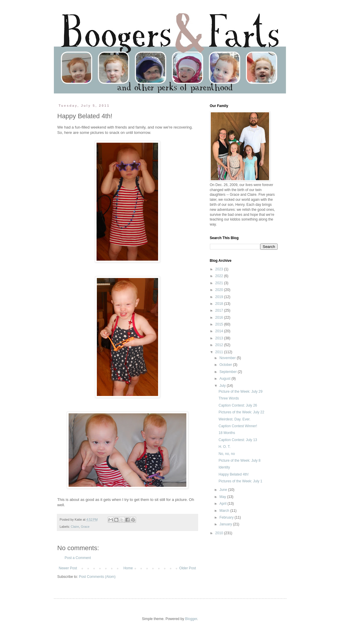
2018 (219, 304)
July (223, 386)
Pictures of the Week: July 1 (240, 481)
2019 (219, 297)
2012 (219, 345)
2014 (219, 331)
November (228, 358)
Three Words (228, 398)
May (223, 497)
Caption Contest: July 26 (237, 405)
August (225, 378)
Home (128, 568)
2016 (219, 317)
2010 (219, 533)
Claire (75, 526)
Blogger (191, 619)
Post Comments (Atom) (97, 577)
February (226, 517)
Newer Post (68, 568)
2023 (219, 269)
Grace (85, 526)
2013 (219, 338)
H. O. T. (224, 447)
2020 (219, 290)
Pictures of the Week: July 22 (241, 412)
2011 (219, 352)
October (226, 365)
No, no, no (226, 454)
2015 (219, 324)
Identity (224, 467)
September (228, 372)
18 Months (226, 433)
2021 (219, 283)
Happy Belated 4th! (233, 474)
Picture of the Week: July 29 (240, 391)
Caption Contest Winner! (237, 426)
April (223, 504)
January (226, 524)
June (223, 490)
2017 (219, 310)
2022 (219, 276)
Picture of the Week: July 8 (239, 460)
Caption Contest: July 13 (237, 440)
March (224, 511)
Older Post (187, 568)
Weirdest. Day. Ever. (234, 419)
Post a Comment (78, 558)
